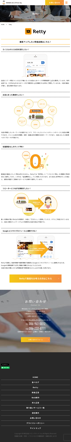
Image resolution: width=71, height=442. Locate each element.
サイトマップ (35, 428)
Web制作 (35, 397)
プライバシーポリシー (35, 423)
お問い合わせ (35, 418)
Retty (35, 387)
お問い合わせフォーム (35, 340)
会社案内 (35, 413)
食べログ (35, 382)
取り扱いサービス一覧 (35, 407)
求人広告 (35, 402)
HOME (2, 24)
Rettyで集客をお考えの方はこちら (35, 278)
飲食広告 (35, 392)
